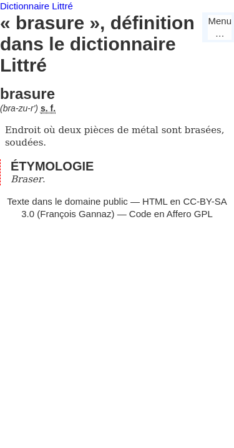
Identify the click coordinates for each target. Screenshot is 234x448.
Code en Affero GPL (171, 213)
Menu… (220, 27)
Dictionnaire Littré (36, 6)
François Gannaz (75, 213)
